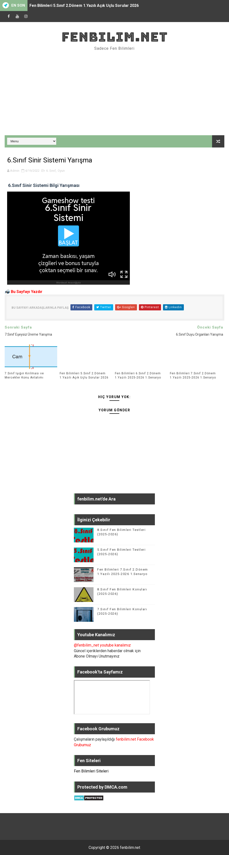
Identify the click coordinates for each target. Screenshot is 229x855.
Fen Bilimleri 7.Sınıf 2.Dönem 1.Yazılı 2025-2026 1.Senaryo (193, 375)
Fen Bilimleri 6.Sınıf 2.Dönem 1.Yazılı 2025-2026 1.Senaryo (138, 375)
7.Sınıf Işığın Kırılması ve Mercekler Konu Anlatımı (24, 375)
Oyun (61, 170)
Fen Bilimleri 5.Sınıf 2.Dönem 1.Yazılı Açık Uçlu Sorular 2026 (84, 5)
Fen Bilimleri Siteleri (91, 771)
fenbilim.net (114, 36)
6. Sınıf (51, 170)
